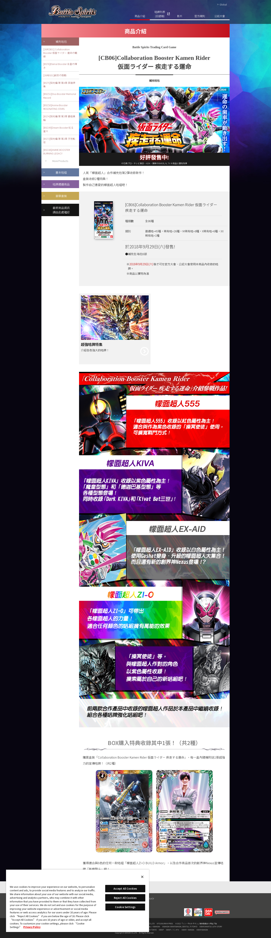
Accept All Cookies (125, 888)
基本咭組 (61, 172)
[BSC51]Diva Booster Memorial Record (59, 95)
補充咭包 (61, 41)
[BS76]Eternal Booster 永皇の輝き (60, 65)
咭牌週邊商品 (61, 184)
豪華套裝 (61, 196)
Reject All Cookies (125, 898)
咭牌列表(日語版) (160, 14)
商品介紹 (140, 16)
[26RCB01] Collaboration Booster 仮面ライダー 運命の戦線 (60, 52)
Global (223, 4)
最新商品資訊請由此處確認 (61, 210)
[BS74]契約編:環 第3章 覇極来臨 (59, 118)
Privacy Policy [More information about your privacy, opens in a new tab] (31, 927)
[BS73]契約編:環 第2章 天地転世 (59, 140)
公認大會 (219, 16)
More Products (60, 161)
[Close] (142, 877)
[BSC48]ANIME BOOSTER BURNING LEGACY (56, 151)
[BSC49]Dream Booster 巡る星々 (58, 129)
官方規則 (199, 16)
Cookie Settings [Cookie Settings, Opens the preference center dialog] (125, 907)
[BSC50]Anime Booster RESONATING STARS (55, 107)
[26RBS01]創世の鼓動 (54, 75)
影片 (179, 16)
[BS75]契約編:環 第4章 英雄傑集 (59, 84)
